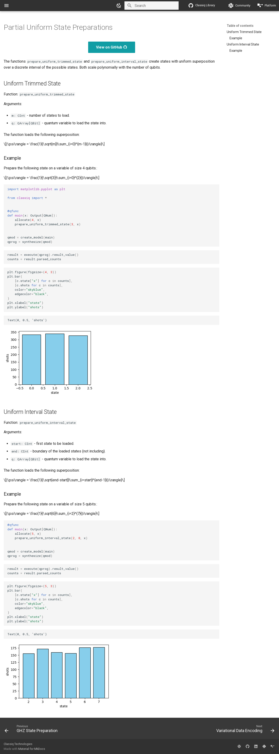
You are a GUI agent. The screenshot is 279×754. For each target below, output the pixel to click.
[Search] (151, 5)
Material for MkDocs (31, 749)
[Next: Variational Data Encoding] (244, 729)
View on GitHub (111, 47)
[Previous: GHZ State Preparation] (32, 729)
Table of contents (240, 25)
